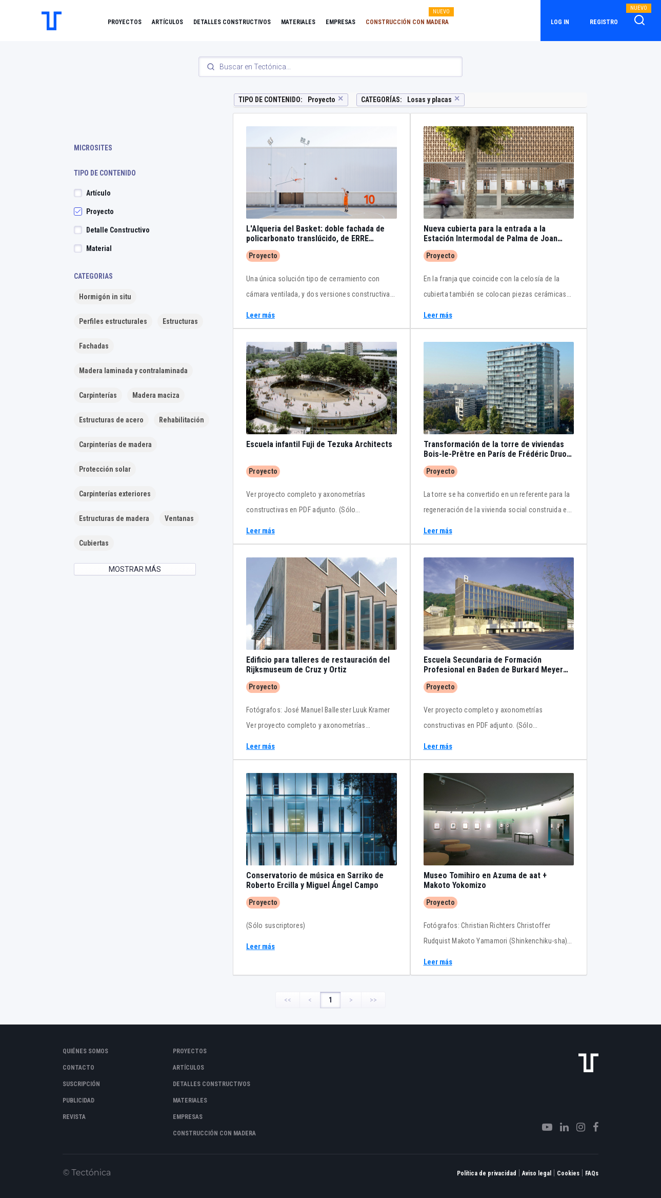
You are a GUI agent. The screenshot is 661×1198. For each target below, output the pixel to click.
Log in (560, 22)
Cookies (568, 1173)
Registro (604, 22)
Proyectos (125, 22)
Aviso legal (536, 1173)
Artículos (167, 22)
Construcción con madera (407, 22)
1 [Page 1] (330, 1000)
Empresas (340, 22)
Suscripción (81, 1084)
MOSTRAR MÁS (135, 569)
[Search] (330, 66)
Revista (74, 1116)
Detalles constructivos (232, 22)
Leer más (260, 315)
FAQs (591, 1173)
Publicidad (78, 1100)
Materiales (298, 22)
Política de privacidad (486, 1173)
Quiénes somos (85, 1051)
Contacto (78, 1067)
